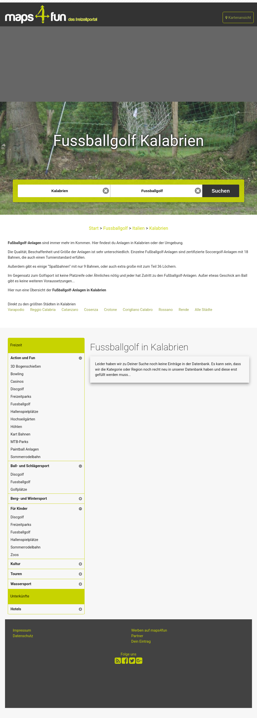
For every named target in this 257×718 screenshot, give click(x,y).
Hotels (16, 609)
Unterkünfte (19, 596)
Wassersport (21, 584)
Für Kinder (19, 509)
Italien (138, 228)
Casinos (17, 381)
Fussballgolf (115, 228)
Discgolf (17, 389)
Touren (16, 574)
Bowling (17, 374)
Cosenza (91, 310)
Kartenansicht (238, 18)
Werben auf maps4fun (149, 630)
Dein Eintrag (141, 641)
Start (94, 228)
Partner (137, 636)
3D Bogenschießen (26, 366)
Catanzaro (69, 310)
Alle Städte (203, 310)
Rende (184, 310)
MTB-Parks (19, 442)
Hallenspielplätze (24, 412)
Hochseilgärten (23, 419)
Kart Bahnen (20, 434)
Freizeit (16, 345)
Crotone (110, 310)
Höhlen (16, 427)
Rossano (166, 310)
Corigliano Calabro (138, 310)
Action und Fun (23, 358)
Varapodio (16, 310)
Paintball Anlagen (25, 449)
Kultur (15, 564)
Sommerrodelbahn (25, 457)
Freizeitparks (21, 397)
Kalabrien (158, 228)
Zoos (15, 555)
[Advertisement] (128, 64)
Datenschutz (23, 636)
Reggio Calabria (43, 310)
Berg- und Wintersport (29, 498)
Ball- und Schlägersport (30, 466)
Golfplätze (19, 489)
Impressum (22, 630)
